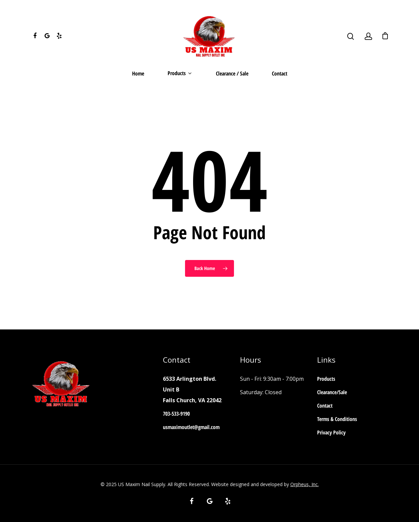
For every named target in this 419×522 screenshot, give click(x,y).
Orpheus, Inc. (304, 484)
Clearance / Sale (232, 74)
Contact (279, 74)
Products (179, 73)
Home (138, 74)
